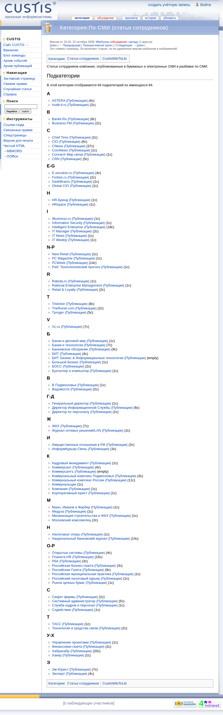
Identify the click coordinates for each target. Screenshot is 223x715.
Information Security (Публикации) (78, 223)
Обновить (169, 17)
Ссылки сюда (13, 125)
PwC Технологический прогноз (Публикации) (87, 267)
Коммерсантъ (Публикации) (74, 471)
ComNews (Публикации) (71, 150)
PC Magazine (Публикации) (73, 258)
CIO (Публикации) (66, 142)
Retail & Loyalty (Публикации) (75, 290)
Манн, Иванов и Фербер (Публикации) (82, 507)
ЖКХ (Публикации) (67, 426)
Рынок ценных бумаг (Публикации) (79, 583)
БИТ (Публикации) (66, 354)
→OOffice (10, 156)
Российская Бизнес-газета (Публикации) (84, 566)
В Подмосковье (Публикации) (75, 385)
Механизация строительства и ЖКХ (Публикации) (91, 516)
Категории (56, 58)
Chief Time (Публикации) (71, 137)
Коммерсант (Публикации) (73, 467)
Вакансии (10, 50)
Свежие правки (15, 84)
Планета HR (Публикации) (73, 557)
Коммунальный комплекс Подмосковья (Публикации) (94, 476)
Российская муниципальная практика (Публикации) (93, 574)
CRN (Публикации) (67, 159)
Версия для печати (18, 140)
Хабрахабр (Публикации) (72, 651)
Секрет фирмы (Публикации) (75, 597)
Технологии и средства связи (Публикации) (86, 628)
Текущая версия (93, 45)
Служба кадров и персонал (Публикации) (85, 605)
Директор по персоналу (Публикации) (82, 412)
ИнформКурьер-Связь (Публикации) (80, 449)
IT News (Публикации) (69, 236)
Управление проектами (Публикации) (81, 642)
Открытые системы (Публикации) (78, 553)
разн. (54, 45)
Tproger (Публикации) (69, 312)
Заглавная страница (19, 78)
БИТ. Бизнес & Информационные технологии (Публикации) (99, 358)
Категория (82, 17)
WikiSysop (102, 41)
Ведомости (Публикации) (72, 389)
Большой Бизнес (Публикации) (76, 362)
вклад (133, 41)
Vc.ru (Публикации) (67, 327)
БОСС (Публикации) (68, 366)
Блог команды (14, 55)
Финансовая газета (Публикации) (78, 646)
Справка (10, 94)
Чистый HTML (14, 146)
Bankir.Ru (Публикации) (70, 119)
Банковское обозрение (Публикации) (81, 349)
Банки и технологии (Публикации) (78, 345)
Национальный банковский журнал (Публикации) (91, 538)
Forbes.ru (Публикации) (70, 177)
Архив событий (15, 61)
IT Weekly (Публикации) (70, 240)
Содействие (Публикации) (72, 610)
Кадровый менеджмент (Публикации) (81, 463)
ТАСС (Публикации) (68, 624)
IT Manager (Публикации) (72, 231)
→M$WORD (12, 151)
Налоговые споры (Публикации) (77, 534)
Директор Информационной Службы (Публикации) (92, 408)
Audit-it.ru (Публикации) (70, 105)
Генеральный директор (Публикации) (81, 403)
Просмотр (131, 17)
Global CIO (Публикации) (71, 186)
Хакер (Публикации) (68, 655)
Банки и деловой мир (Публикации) (80, 341)
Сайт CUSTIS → (16, 45)
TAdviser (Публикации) (69, 304)
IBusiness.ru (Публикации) (72, 219)
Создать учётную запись (169, 5)
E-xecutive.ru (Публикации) (73, 173)
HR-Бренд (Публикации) (71, 200)
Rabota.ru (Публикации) (70, 281)
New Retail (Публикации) (71, 254)
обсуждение (119, 41)
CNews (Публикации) (68, 146)
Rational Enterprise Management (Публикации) (88, 285)
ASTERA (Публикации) (69, 101)
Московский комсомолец (71, 520)
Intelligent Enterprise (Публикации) (79, 227)
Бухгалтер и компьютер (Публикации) (81, 371)
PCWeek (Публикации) (70, 263)
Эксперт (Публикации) (69, 674)
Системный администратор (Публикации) (85, 601)
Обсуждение (105, 17)
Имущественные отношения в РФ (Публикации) (90, 445)
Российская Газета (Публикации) (78, 570)
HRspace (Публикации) (70, 204)
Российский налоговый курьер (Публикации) (87, 578)
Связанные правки (18, 130)
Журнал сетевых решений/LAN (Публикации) (87, 430)
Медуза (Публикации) (69, 511)
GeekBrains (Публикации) (72, 181)
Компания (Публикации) (71, 489)
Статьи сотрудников (83, 58)
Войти (205, 5)
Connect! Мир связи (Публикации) (78, 154)
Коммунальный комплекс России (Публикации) (89, 480)
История (150, 17)
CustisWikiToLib (114, 58)
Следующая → (126, 45)
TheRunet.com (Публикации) (74, 308)
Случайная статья (17, 89)
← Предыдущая (70, 45)
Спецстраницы (15, 135)
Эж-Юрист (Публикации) (71, 669)
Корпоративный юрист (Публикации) (81, 493)
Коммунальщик (64, 484)
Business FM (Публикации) (73, 123)
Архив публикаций (17, 66)
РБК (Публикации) (66, 561)
